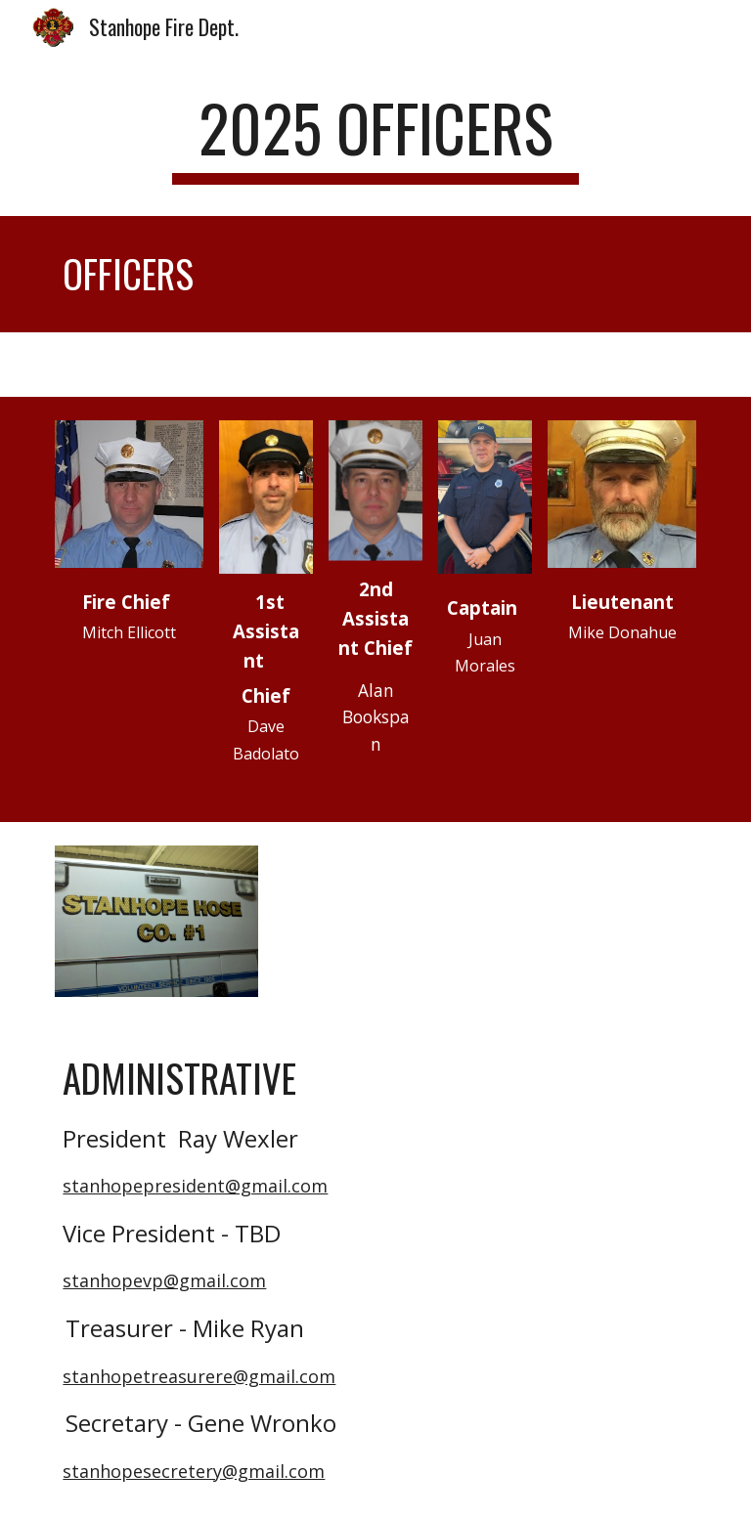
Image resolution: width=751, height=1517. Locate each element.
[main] (375, 137)
